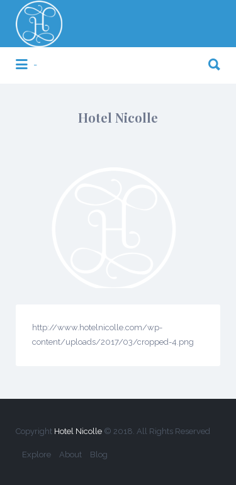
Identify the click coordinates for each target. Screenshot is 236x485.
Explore (36, 454)
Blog (99, 454)
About (70, 454)
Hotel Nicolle (78, 431)
